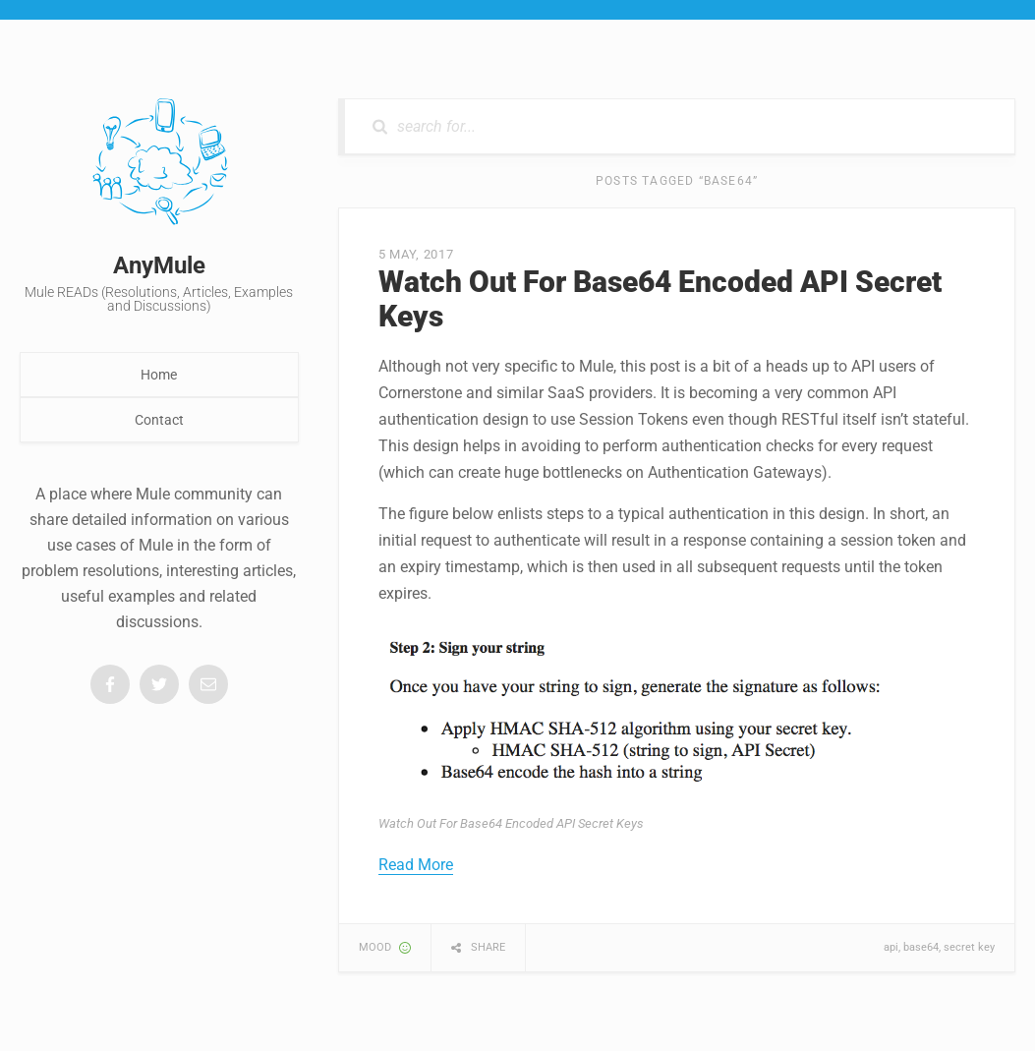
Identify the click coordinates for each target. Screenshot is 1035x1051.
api (891, 947)
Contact (159, 420)
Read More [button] (415, 864)
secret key (969, 947)
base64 (921, 947)
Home (159, 374)
